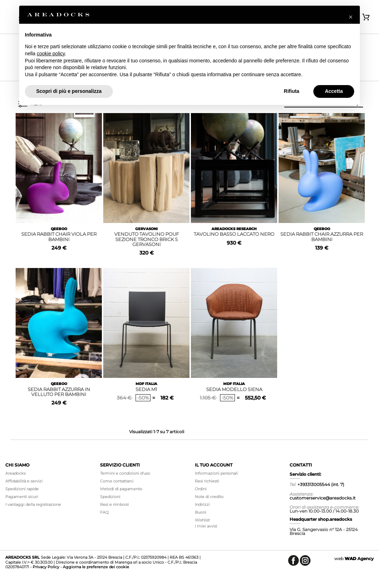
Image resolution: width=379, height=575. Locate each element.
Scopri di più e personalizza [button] (68, 91)
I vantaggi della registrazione (33, 504)
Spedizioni (110, 496)
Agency (359, 558)
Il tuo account (213, 465)
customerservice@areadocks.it (323, 498)
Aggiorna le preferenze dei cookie (96, 566)
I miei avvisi (206, 526)
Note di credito (209, 496)
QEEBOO (59, 229)
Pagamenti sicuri (21, 496)
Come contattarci (116, 481)
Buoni (200, 512)
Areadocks (15, 473)
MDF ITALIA (146, 383)
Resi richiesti (207, 481)
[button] (350, 17)
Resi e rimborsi (114, 504)
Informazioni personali (216, 473)
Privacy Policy (46, 566)
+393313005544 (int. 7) (320, 484)
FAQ (104, 512)
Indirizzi (202, 504)
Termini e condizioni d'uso (125, 473)
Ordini (201, 488)
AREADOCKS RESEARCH (234, 229)
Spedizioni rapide (22, 488)
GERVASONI (146, 229)
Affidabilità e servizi (24, 481)
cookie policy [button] (51, 53)
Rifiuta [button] (292, 91)
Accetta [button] (334, 91)
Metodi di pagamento (121, 488)
